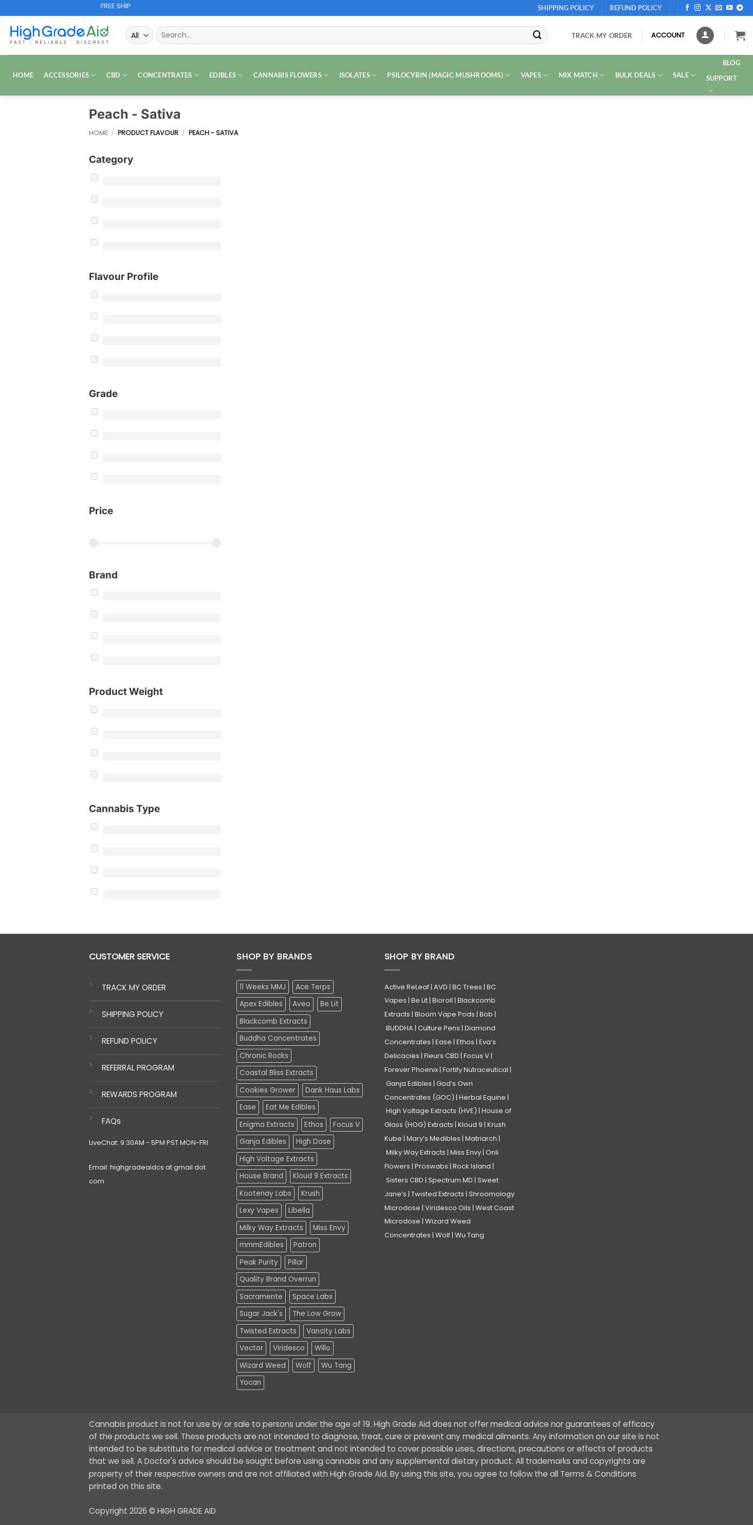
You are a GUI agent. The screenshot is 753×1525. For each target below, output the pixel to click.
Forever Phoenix (411, 1070)
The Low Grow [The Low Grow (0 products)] (316, 1314)
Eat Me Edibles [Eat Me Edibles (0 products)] (291, 1107)
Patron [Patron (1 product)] (305, 1245)
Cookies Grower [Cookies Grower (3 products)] (268, 1090)
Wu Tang (469, 1235)
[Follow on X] (708, 8)
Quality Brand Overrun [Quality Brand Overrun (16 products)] (278, 1279)
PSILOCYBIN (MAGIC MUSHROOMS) (448, 75)
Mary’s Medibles (434, 1138)
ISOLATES (358, 75)
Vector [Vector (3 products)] (251, 1348)
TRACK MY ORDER (134, 987)
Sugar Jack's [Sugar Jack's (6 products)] (261, 1314)
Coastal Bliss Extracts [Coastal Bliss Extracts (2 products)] (277, 1073)
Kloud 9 (470, 1124)
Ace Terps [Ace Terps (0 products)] (313, 987)
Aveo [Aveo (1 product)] (301, 1004)
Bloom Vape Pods (445, 1014)
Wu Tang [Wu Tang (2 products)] (336, 1365)
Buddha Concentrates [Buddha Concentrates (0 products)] (278, 1038)
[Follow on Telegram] (740, 8)
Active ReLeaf (406, 987)
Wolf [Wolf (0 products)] (303, 1365)
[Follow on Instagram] (697, 8)
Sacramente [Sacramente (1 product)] (261, 1297)
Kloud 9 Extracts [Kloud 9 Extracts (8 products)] (320, 1176)
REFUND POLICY (129, 1041)
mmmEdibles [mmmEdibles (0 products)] (262, 1245)
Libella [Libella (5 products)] (299, 1210)
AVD (441, 987)
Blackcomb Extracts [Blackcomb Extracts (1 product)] (273, 1021)
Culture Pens (439, 1028)
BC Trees (467, 987)
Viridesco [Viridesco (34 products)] (289, 1348)
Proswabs (431, 1166)
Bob (486, 1014)
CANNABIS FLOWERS (291, 75)
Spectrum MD (450, 1180)
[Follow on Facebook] (687, 8)
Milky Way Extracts (416, 1152)
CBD (116, 75)
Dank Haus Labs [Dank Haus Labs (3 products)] (332, 1090)
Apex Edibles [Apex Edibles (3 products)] (261, 1004)
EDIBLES (226, 75)
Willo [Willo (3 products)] (322, 1348)
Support (722, 85)
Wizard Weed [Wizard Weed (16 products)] (263, 1365)
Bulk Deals (639, 75)
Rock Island (472, 1166)
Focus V (476, 1056)
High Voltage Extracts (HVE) (431, 1111)
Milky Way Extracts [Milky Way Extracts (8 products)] (271, 1228)
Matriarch (481, 1138)
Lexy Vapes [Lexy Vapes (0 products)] (259, 1210)
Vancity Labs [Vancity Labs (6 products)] (328, 1331)
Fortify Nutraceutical (475, 1070)
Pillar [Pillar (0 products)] (296, 1262)
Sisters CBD (405, 1180)
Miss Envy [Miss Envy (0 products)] (329, 1228)
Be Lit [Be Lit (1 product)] (329, 1004)
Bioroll (442, 1000)
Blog (731, 63)
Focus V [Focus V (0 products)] (346, 1124)
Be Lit (419, 1000)
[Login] (705, 35)
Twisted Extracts (437, 1194)
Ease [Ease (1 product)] (248, 1107)
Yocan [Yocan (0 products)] (250, 1382)
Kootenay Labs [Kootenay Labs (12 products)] (265, 1193)
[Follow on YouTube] (729, 8)
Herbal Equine (482, 1097)
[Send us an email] (718, 8)
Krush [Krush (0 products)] (310, 1193)
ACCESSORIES (70, 75)
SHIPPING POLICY (132, 1014)
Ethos (465, 1042)
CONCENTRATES (168, 75)
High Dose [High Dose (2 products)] (313, 1141)
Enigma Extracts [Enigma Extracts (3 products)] (267, 1124)
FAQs (111, 1121)
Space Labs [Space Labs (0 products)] (312, 1297)
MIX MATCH (582, 75)
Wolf (442, 1235)
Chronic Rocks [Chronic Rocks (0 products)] (264, 1056)
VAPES (534, 75)
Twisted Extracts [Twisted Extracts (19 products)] (268, 1331)
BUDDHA (399, 1028)
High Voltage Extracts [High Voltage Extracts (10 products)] (277, 1159)
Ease (443, 1042)
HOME (23, 75)
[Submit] (537, 35)
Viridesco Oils (448, 1208)
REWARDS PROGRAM (139, 1094)
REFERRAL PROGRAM (138, 1067)
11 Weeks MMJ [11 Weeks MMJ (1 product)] (263, 987)
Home (98, 132)
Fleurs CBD (441, 1056)
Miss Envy (465, 1152)
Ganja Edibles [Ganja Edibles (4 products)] (263, 1141)
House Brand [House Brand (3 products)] (261, 1176)
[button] (740, 35)
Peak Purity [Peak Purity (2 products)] (259, 1262)
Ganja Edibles (409, 1083)
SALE (684, 75)
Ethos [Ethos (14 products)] (313, 1124)
